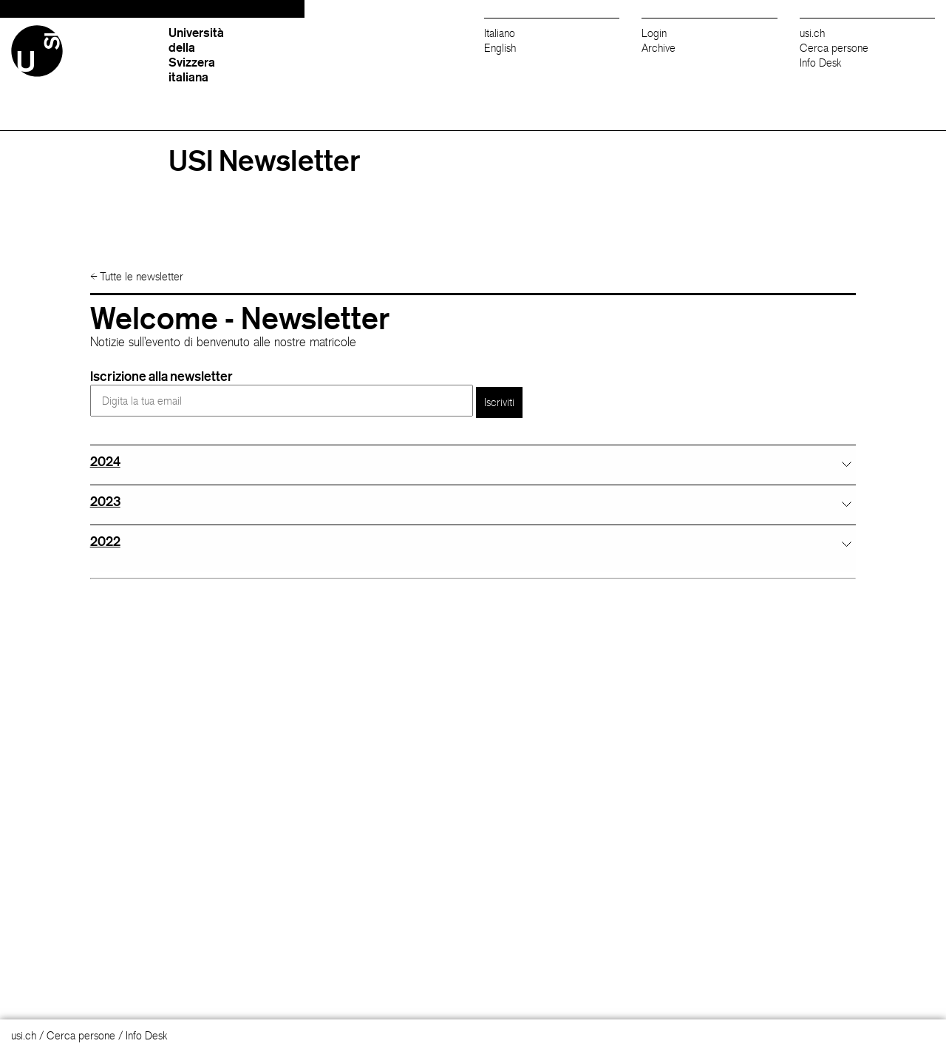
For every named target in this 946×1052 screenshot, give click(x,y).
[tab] (473, 461)
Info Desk (821, 62)
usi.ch (812, 33)
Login (654, 33)
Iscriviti (499, 402)
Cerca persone (834, 48)
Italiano (499, 33)
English (500, 48)
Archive (659, 48)
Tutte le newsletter (136, 276)
